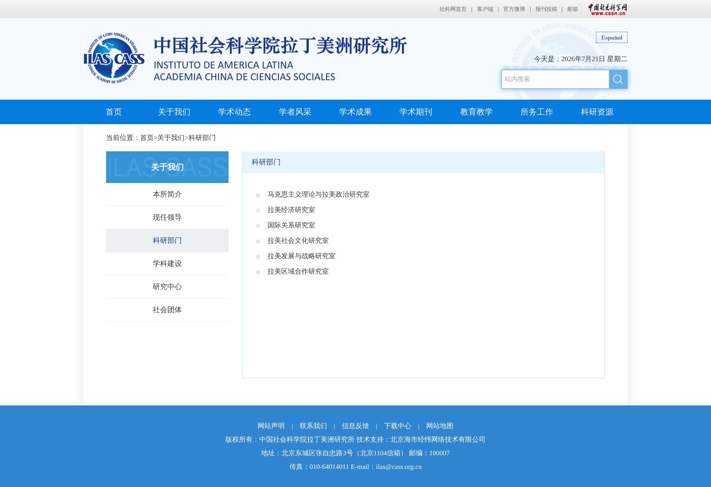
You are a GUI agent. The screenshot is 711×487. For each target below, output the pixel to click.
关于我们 (174, 111)
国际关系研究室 (291, 225)
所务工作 (537, 111)
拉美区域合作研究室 (298, 271)
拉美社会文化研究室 (298, 240)
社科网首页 (453, 9)
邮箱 (572, 9)
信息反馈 (355, 425)
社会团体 (167, 309)
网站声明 (271, 425)
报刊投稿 (546, 9)
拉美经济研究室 (291, 209)
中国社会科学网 (606, 9)
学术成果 (355, 111)
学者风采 (295, 111)
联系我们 (313, 425)
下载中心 (397, 425)
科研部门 (202, 137)
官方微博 (514, 9)
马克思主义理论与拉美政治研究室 (319, 194)
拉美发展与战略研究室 (302, 256)
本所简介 (167, 194)
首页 (114, 111)
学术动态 (234, 111)
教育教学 (476, 111)
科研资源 (597, 111)
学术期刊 (415, 111)
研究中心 (167, 286)
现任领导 (167, 217)
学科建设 (167, 263)
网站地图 (439, 425)
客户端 (485, 9)
